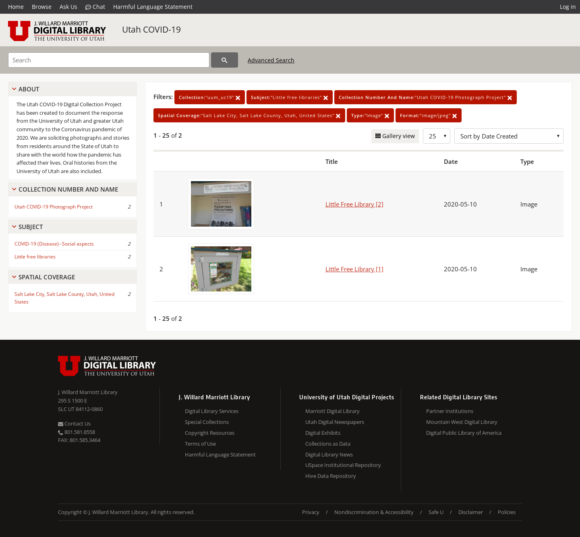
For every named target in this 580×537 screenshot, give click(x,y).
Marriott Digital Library (332, 411)
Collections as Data (327, 443)
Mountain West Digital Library (461, 421)
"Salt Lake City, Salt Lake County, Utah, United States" (249, 115)
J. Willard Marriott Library (88, 392)
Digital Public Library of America (463, 432)
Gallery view (398, 136)
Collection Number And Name (68, 189)
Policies (507, 512)
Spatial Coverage (47, 277)
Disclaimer (470, 512)
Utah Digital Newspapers (334, 421)
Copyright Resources (209, 432)
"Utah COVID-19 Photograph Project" (425, 97)
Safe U (436, 512)
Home (16, 6)
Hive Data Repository (330, 475)
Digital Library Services (211, 411)
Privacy (310, 512)
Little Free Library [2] (354, 204)
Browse (42, 6)
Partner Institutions (449, 411)
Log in (568, 6)
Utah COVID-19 (151, 29)
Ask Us (68, 6)
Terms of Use (200, 443)
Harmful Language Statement (153, 6)
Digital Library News (329, 454)
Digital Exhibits (322, 432)
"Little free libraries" (289, 97)
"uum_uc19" (209, 97)
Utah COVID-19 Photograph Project (53, 206)
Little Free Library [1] (354, 269)
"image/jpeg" (428, 115)
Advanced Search (271, 60)
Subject (31, 227)
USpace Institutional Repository (343, 465)
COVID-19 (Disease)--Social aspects (54, 243)
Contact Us (74, 423)
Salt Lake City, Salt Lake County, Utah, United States (64, 298)
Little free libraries (35, 256)
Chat (95, 7)
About (29, 89)
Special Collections (207, 421)
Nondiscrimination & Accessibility (374, 512)
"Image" (370, 115)
